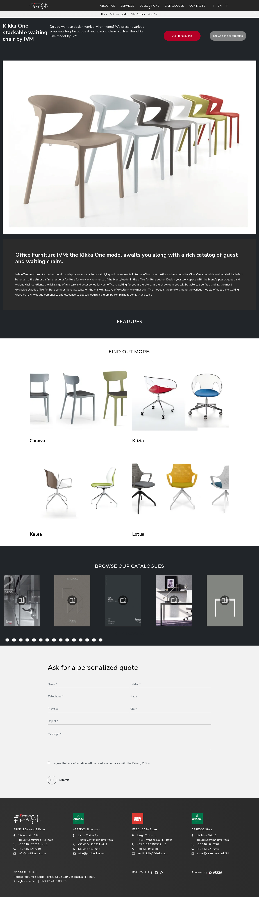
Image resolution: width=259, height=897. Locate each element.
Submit (58, 780)
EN (220, 6)
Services (127, 6)
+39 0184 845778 (205, 844)
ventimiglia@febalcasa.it (150, 853)
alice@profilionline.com (89, 853)
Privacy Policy (141, 763)
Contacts (197, 6)
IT (213, 6)
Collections (149, 6)
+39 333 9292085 (205, 849)
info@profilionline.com (29, 853)
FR (226, 6)
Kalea (36, 534)
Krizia (138, 441)
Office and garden (119, 14)
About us (107, 6)
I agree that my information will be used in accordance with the (101, 763)
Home (104, 14)
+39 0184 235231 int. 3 (149, 844)
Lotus (138, 534)
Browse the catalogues (228, 36)
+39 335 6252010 (27, 849)
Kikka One (153, 14)
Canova (37, 441)
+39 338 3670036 (86, 849)
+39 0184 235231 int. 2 (90, 844)
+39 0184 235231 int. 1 (30, 844)
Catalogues (174, 6)
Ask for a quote (182, 36)
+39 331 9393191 (146, 849)
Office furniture (138, 14)
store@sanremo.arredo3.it (210, 853)
